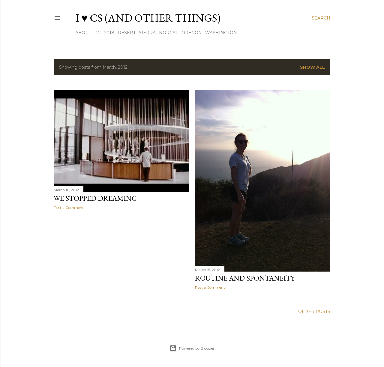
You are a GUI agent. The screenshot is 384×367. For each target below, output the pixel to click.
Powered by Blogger (192, 348)
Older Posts (314, 311)
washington (221, 32)
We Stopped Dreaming (95, 198)
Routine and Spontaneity (245, 278)
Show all (312, 67)
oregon (192, 32)
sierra (147, 32)
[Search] (321, 18)
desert (127, 32)
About (83, 32)
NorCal (168, 32)
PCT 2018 (104, 32)
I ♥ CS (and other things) (147, 18)
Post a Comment (69, 207)
